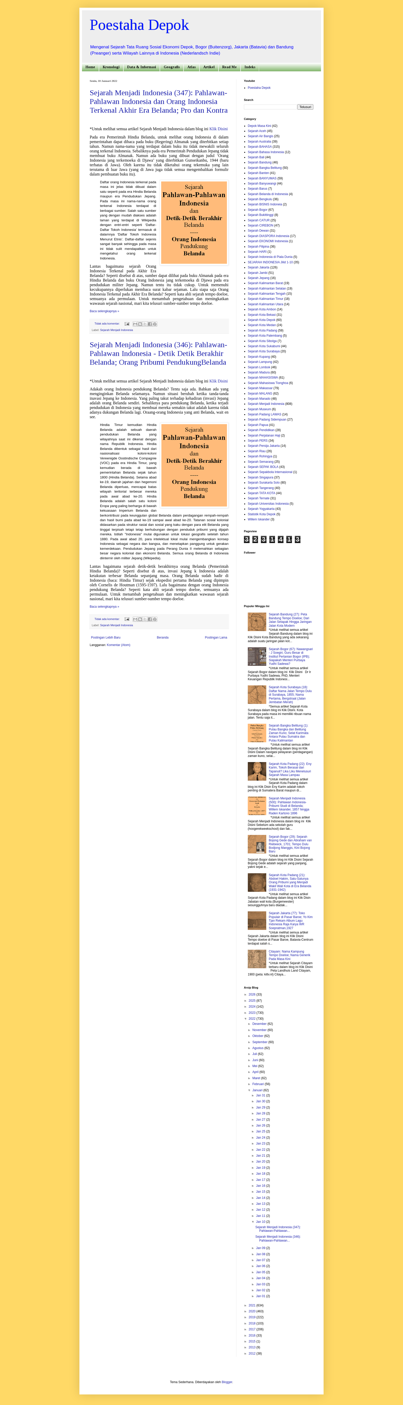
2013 (253, 1347)
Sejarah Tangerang (261, 488)
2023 (253, 1013)
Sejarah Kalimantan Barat (265, 283)
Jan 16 (261, 1186)
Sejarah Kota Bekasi (262, 315)
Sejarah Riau (256, 451)
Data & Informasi (141, 67)
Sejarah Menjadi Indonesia (116, 329)
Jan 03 (261, 1284)
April (255, 1072)
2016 (253, 1335)
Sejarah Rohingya (260, 456)
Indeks (249, 67)
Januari (257, 1090)
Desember (260, 1024)
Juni (255, 1060)
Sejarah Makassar (260, 388)
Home (90, 67)
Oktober (258, 1036)
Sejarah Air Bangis (260, 136)
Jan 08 (261, 1254)
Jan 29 (261, 1107)
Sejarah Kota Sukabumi (264, 346)
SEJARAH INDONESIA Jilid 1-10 (270, 262)
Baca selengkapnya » (104, 311)
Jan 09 (261, 1248)
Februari (258, 1084)
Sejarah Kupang (259, 357)
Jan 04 (261, 1278)
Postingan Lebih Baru (106, 637)
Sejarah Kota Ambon (262, 309)
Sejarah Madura (259, 372)
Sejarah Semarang (260, 462)
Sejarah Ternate (259, 498)
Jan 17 (261, 1180)
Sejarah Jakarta (258, 267)
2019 (253, 1317)
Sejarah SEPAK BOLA (263, 467)
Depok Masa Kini (259, 126)
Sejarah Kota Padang (262, 330)
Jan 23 (261, 1143)
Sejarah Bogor (258, 210)
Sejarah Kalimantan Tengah (267, 293)
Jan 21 (261, 1155)
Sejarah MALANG (260, 393)
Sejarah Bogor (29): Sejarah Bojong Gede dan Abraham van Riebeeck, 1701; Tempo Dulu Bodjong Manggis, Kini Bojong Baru (290, 844)
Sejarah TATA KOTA (261, 493)
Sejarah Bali (256, 157)
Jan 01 (261, 1296)
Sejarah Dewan (258, 230)
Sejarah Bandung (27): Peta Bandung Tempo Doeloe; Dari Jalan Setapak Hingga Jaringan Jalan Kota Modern (290, 620)
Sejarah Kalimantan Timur (265, 299)
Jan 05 (261, 1272)
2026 (253, 994)
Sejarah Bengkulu (260, 199)
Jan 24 (261, 1137)
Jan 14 (261, 1198)
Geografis (172, 67)
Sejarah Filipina (258, 246)
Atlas (191, 67)
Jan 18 (261, 1173)
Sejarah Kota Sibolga (262, 341)
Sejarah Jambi (258, 273)
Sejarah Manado (259, 398)
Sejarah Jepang (258, 278)
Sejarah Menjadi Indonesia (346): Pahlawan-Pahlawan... (278, 1238)
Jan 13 (261, 1204)
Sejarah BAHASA (260, 147)
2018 (253, 1323)
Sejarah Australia (259, 141)
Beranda (162, 637)
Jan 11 (261, 1216)
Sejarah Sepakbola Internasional (270, 472)
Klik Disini (218, 129)
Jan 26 (261, 1125)
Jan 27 (261, 1119)
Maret (256, 1078)
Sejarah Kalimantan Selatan (267, 288)
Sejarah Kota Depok (261, 320)
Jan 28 (261, 1113)
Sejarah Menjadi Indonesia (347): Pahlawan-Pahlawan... (278, 1229)
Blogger (227, 1382)
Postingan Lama (216, 637)
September (260, 1042)
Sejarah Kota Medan (262, 325)
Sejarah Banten (258, 173)
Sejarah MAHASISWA (263, 377)
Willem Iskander (259, 519)
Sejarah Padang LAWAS (264, 414)
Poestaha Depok (139, 24)
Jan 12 (261, 1209)
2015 (253, 1341)
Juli (255, 1054)
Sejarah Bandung (260, 162)
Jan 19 (261, 1168)
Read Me (229, 67)
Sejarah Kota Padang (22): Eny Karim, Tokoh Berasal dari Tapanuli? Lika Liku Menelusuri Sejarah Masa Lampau (290, 769)
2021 (253, 1305)
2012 (253, 1353)
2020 (253, 1311)
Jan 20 (261, 1161)
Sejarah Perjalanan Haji (264, 435)
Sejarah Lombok (259, 367)
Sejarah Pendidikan (261, 430)
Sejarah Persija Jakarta (264, 446)
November (260, 1030)
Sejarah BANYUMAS (262, 178)
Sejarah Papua (258, 425)
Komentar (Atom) (118, 645)
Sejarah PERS (258, 440)
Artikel (209, 67)
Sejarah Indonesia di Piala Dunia (270, 257)
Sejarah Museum (259, 409)
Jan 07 (261, 1260)
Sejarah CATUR (259, 220)
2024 (253, 1006)
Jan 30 (261, 1101)
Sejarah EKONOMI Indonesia (268, 241)
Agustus (258, 1048)
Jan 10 (261, 1222)
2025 (253, 1000)
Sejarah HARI (257, 252)
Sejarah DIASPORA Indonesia (268, 236)
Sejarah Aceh (257, 131)
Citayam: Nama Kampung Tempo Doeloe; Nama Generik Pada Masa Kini (289, 955)
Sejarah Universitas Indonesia (268, 503)
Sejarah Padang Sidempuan (267, 419)
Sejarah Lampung (260, 362)
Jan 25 (261, 1131)
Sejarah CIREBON (260, 225)
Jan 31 (261, 1095)
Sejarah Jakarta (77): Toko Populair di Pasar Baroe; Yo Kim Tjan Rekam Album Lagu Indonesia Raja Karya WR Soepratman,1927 (291, 920)
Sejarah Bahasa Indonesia (266, 152)
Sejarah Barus (257, 188)
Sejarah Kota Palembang (265, 335)
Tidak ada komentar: (108, 323)
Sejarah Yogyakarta (261, 509)
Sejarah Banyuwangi (262, 183)
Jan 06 (261, 1266)
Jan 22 (261, 1149)
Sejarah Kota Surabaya (264, 351)
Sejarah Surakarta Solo (264, 482)
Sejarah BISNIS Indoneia (265, 204)
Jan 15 (261, 1191)
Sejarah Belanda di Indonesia (268, 194)
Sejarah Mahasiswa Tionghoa (268, 383)
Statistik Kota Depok (262, 514)
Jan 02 (261, 1290)
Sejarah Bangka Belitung (265, 168)
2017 (253, 1329)
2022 (253, 1018)
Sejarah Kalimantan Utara (265, 304)
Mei (255, 1066)
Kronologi (111, 67)
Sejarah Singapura (260, 477)
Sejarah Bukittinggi (260, 215)
